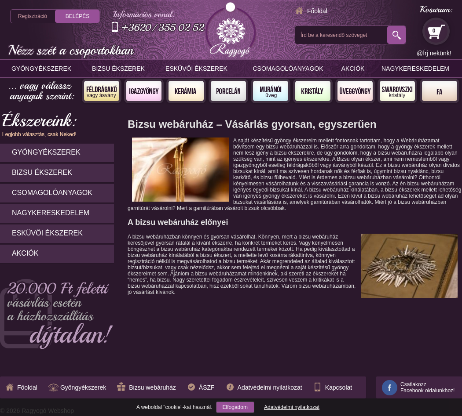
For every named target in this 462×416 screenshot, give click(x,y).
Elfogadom (235, 407)
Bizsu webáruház (152, 387)
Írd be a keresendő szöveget (334, 35)
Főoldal (317, 10)
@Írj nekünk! (434, 53)
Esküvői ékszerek (196, 68)
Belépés (78, 16)
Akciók (353, 68)
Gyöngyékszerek (41, 68)
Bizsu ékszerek (118, 68)
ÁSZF (207, 387)
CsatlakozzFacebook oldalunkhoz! (427, 387)
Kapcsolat (338, 387)
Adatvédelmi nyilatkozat (291, 407)
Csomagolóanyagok (288, 68)
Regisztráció (32, 16)
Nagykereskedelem (415, 68)
